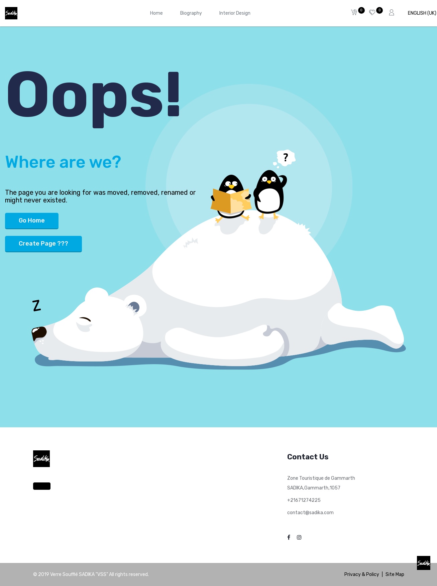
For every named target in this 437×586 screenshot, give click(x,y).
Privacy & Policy (361, 574)
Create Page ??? (43, 243)
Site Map (395, 574)
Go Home (32, 220)
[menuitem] (156, 13)
